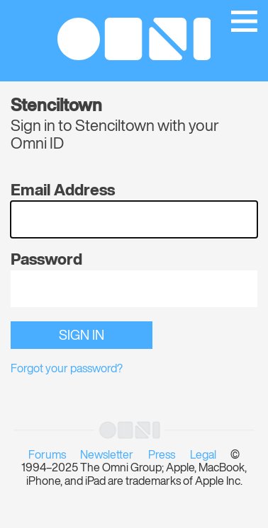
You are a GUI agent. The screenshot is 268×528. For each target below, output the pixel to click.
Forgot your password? (67, 369)
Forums (47, 455)
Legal (203, 455)
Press (161, 455)
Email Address (63, 191)
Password (46, 260)
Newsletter (106, 455)
